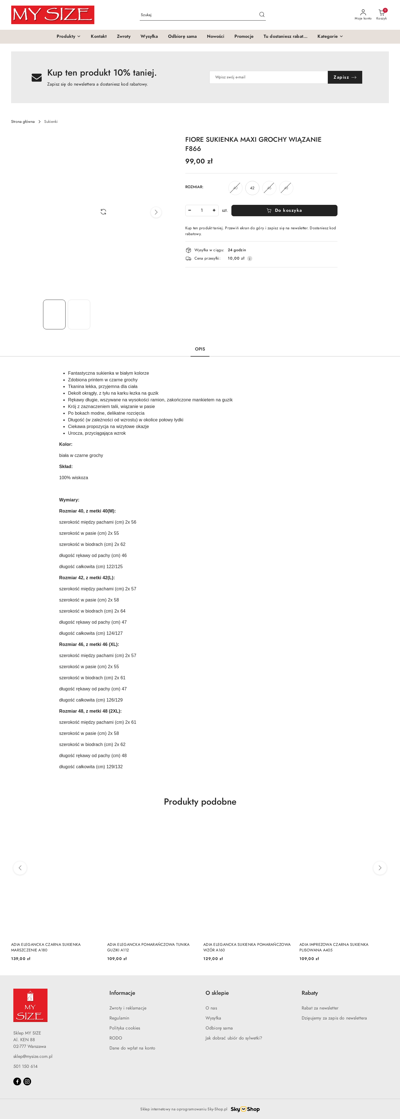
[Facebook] (17, 1081)
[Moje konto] (363, 15)
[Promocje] (244, 37)
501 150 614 (25, 1066)
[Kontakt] (99, 37)
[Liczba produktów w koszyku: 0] (381, 15)
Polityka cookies (124, 1028)
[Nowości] (216, 37)
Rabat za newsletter (320, 1008)
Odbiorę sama (219, 1028)
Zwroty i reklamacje (127, 1008)
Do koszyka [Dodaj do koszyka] (284, 210)
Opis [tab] (200, 349)
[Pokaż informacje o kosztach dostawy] (250, 258)
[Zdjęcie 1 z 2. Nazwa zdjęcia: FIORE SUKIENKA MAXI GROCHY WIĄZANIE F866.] (54, 314)
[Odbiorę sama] (182, 37)
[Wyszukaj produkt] (203, 15)
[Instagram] (27, 1081)
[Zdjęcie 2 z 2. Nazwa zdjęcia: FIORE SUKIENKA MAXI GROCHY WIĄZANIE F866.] (79, 314)
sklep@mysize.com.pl (32, 1056)
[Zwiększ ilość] (214, 210)
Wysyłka (213, 1018)
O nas (211, 1008)
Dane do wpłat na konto (132, 1048)
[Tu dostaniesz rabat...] (285, 37)
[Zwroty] (124, 37)
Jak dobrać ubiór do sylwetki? (234, 1038)
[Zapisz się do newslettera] (268, 77)
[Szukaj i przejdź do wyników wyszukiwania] (262, 15)
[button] (68, 37)
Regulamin (119, 1018)
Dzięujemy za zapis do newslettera (334, 1018)
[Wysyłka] (149, 37)
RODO (115, 1038)
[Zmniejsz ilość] (190, 210)
